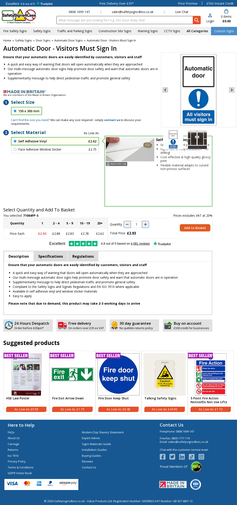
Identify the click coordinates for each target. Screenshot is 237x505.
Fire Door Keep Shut (113, 398)
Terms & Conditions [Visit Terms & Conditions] (21, 467)
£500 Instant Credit (220, 3)
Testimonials (29, 3)
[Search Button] (197, 20)
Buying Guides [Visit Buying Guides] (91, 456)
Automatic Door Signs (68, 40)
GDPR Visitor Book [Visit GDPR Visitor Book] (20, 473)
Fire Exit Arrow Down (68, 398)
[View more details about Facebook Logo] (164, 457)
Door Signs (43, 40)
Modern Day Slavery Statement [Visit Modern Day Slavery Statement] (103, 432)
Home (7, 40)
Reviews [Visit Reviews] (87, 461)
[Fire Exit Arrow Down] (72, 383)
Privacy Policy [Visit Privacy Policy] (17, 461)
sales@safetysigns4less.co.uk (132, 12)
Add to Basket (195, 228)
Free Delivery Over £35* (116, 3)
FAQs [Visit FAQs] (11, 432)
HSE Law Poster (17, 398)
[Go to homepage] (27, 16)
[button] (210, 18)
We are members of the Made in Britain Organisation (34, 95)
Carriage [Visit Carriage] (13, 444)
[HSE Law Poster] (26, 383)
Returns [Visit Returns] (13, 450)
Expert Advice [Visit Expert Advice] (91, 438)
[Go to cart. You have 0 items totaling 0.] (226, 16)
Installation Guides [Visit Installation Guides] (94, 450)
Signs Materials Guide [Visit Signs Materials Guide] (96, 444)
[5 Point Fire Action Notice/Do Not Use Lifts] (211, 383)
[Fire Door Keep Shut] (118, 383)
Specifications (50, 256)
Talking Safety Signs (160, 398)
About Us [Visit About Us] (14, 438)
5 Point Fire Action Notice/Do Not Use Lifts (209, 400)
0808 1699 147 (79, 12)
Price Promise (188, 3)
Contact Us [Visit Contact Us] (89, 467)
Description (19, 256)
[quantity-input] (136, 224)
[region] (26, 374)
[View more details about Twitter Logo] (174, 457)
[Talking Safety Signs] (164, 383)
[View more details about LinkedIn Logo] (184, 457)
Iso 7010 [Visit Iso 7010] (13, 456)
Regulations (83, 256)
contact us (112, 120)
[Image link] (118, 91)
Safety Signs (23, 40)
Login (210, 21)
